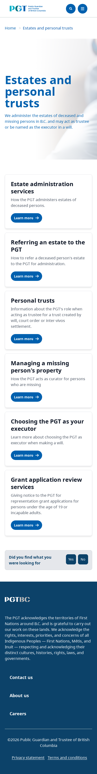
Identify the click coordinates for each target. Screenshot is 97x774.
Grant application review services (46, 483)
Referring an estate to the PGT (48, 245)
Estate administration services (42, 187)
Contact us (21, 677)
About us (19, 695)
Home (11, 28)
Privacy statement (28, 757)
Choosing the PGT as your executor (47, 424)
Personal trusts (33, 300)
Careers (18, 713)
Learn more (26, 218)
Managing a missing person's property (40, 366)
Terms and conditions (67, 757)
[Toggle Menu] (82, 9)
